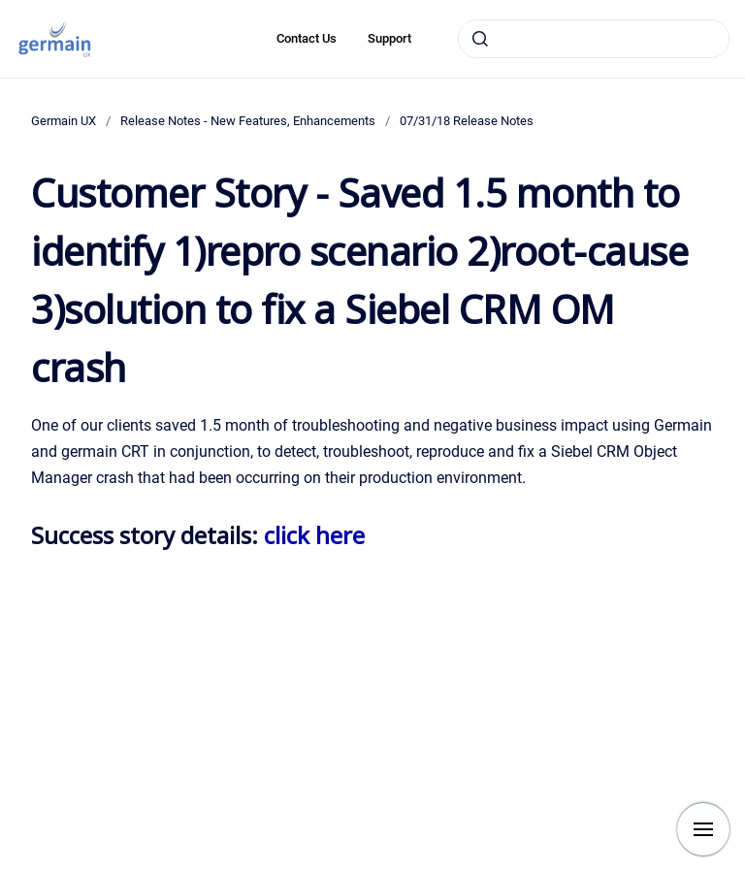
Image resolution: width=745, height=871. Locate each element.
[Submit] (480, 38)
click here (314, 535)
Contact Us (306, 38)
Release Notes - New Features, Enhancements (247, 120)
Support (389, 38)
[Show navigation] (703, 829)
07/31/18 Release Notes (467, 120)
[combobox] (594, 38)
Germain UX (63, 120)
